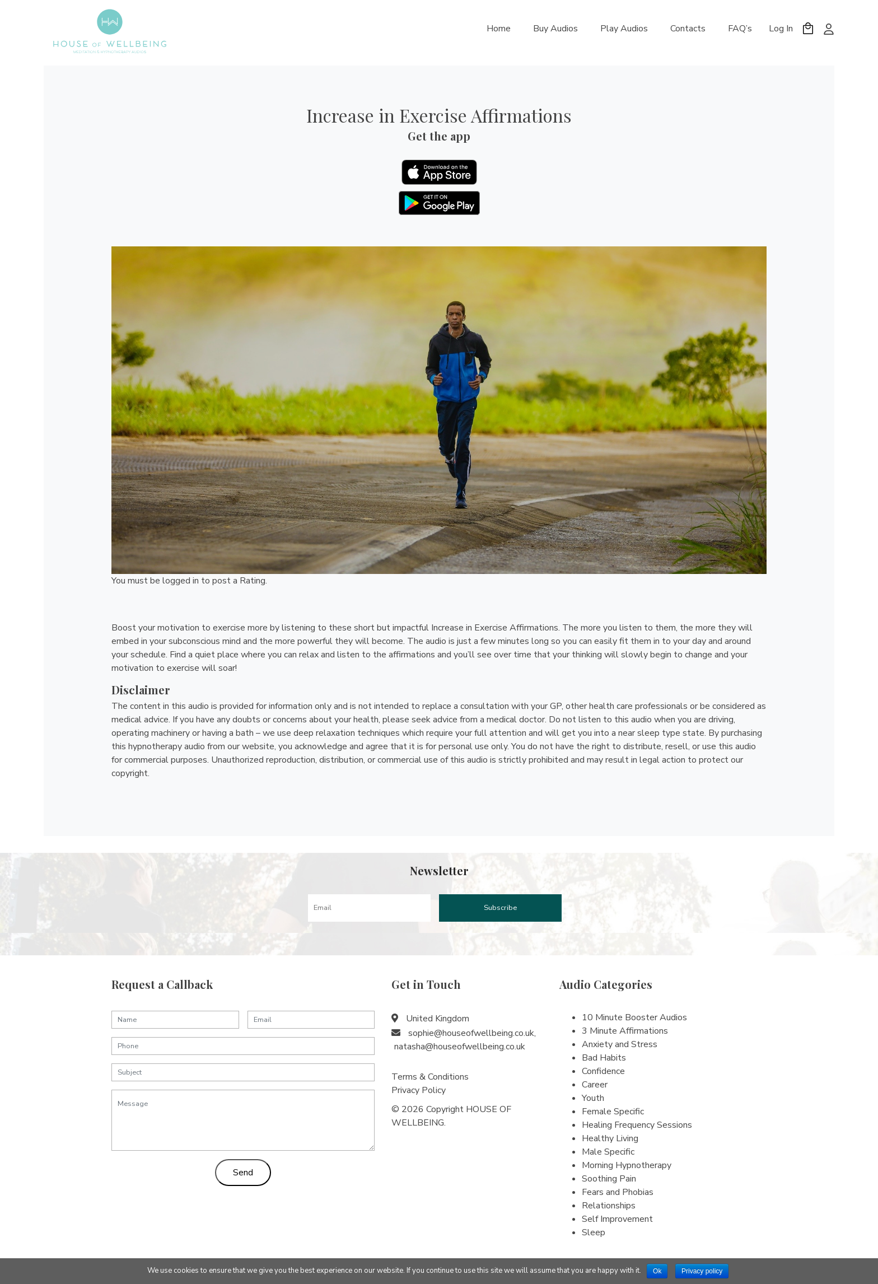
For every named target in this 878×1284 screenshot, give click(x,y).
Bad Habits (604, 1058)
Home (499, 28)
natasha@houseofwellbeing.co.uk (459, 1046)
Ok (657, 1271)
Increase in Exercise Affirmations (439, 115)
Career (595, 1084)
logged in (180, 581)
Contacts (688, 28)
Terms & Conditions (430, 1077)
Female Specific (613, 1111)
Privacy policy (701, 1271)
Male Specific (608, 1152)
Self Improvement (617, 1219)
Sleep (593, 1232)
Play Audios (624, 28)
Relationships (609, 1205)
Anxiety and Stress (619, 1044)
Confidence (603, 1071)
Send (243, 1172)
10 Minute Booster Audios (634, 1017)
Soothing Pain (609, 1179)
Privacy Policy (418, 1090)
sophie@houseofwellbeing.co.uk (471, 1033)
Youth (593, 1098)
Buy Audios (555, 28)
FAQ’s (740, 28)
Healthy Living (610, 1138)
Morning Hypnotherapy (626, 1165)
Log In (781, 28)
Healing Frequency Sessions (637, 1125)
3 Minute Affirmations (625, 1031)
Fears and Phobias (617, 1192)
